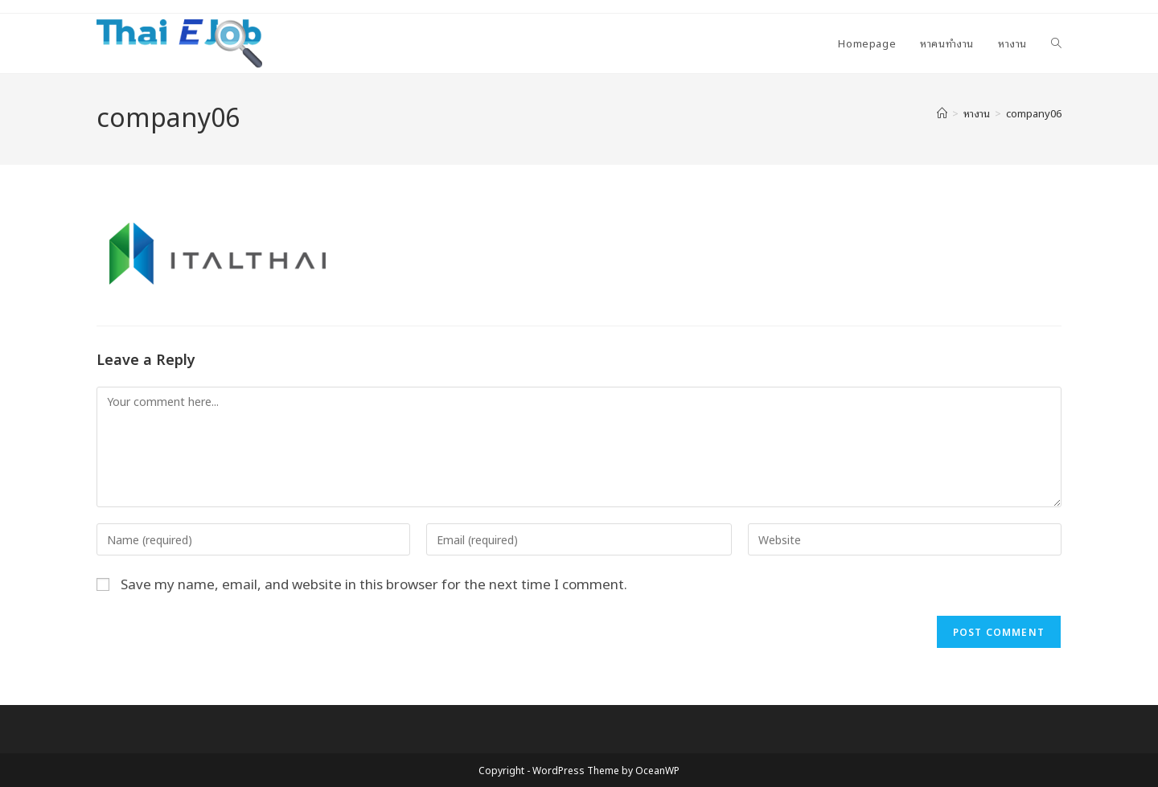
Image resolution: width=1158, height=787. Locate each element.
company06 (1034, 113)
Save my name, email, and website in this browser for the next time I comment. (374, 583)
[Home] (942, 113)
